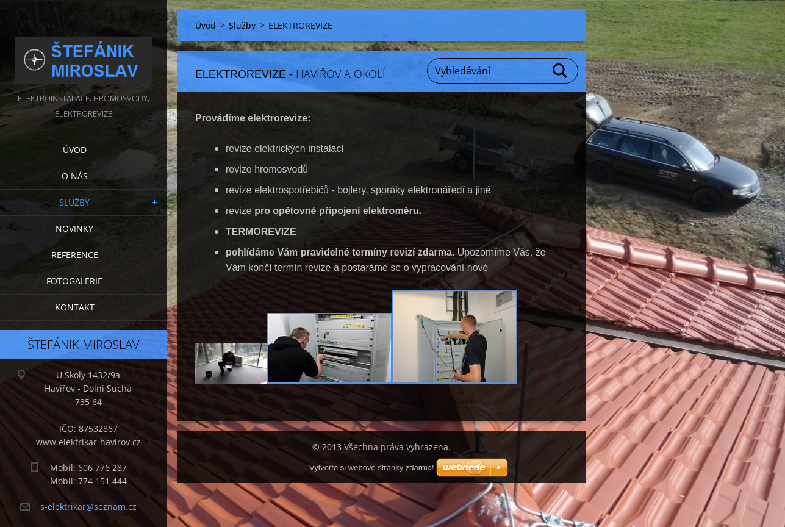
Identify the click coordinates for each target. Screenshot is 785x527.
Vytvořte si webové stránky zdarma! (371, 467)
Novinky (74, 228)
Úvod (75, 150)
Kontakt (75, 307)
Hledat (560, 71)
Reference (74, 254)
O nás (75, 176)
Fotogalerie (74, 281)
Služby (74, 202)
